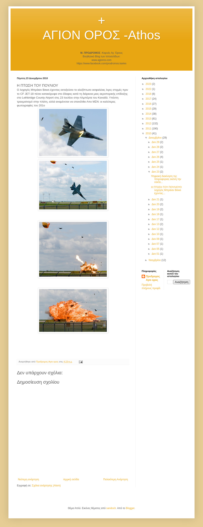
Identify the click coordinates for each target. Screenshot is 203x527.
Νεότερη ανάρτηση (28, 479)
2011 (149, 128)
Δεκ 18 (156, 214)
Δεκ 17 (156, 219)
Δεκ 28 (156, 146)
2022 (149, 89)
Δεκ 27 (156, 152)
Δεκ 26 (156, 156)
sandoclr (111, 508)
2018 (149, 93)
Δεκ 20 (156, 204)
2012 (149, 123)
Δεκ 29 (156, 142)
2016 (149, 103)
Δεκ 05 (156, 248)
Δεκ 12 (156, 229)
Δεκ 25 (156, 161)
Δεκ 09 (156, 238)
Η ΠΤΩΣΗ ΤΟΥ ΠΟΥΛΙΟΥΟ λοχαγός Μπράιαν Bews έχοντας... (166, 190)
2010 (149, 133)
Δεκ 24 (156, 166)
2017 (149, 98)
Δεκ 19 (156, 209)
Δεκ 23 (156, 171)
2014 (149, 113)
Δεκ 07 (156, 243)
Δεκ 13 (156, 224)
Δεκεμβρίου (155, 137)
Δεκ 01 (156, 253)
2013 (149, 118)
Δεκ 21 (156, 199)
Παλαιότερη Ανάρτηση (115, 479)
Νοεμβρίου (155, 260)
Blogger (130, 508)
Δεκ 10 (156, 234)
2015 (149, 108)
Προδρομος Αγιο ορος (153, 278)
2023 (149, 83)
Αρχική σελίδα (71, 479)
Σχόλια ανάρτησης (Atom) (46, 485)
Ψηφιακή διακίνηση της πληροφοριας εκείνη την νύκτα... (166, 179)
